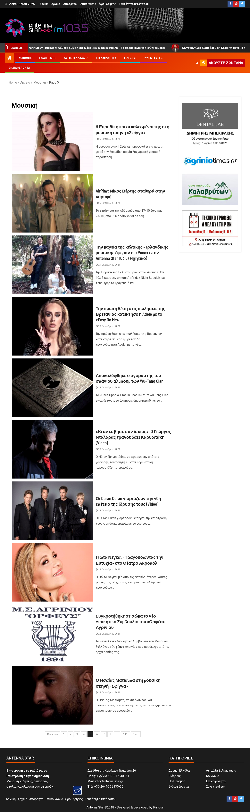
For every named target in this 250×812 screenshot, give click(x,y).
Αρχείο (55, 3)
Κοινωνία (25, 58)
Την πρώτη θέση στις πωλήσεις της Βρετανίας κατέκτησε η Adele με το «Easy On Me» (130, 314)
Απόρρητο (70, 3)
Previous (52, 734)
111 (125, 734)
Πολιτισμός (47, 58)
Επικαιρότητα (106, 58)
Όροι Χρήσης (107, 3)
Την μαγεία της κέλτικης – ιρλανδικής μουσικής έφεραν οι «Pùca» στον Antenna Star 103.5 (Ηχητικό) (132, 252)
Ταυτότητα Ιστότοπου (134, 3)
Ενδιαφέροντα (19, 67)
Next (135, 734)
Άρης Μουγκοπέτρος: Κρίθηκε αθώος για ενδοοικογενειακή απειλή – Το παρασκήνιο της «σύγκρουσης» (97, 48)
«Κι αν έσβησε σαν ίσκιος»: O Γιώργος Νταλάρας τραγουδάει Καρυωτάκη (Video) (133, 437)
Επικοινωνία (88, 3)
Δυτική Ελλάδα (74, 58)
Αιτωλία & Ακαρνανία (221, 770)
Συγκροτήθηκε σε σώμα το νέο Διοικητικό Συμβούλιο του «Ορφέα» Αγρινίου (130, 621)
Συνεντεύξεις (153, 58)
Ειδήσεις (130, 58)
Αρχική (44, 3)
